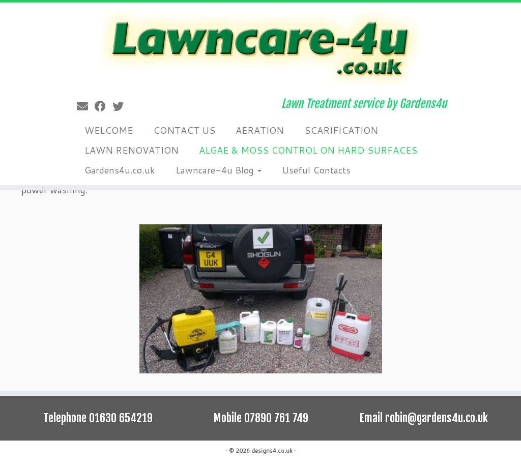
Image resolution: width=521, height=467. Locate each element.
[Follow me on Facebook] (103, 106)
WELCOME (108, 130)
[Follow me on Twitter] (121, 106)
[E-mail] (86, 106)
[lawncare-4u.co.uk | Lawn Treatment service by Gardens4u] (260, 46)
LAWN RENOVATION (131, 150)
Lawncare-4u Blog (219, 170)
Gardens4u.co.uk (119, 170)
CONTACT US (184, 130)
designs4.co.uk (272, 451)
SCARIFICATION (341, 130)
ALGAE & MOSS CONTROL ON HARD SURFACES (308, 150)
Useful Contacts (316, 170)
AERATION (260, 130)
